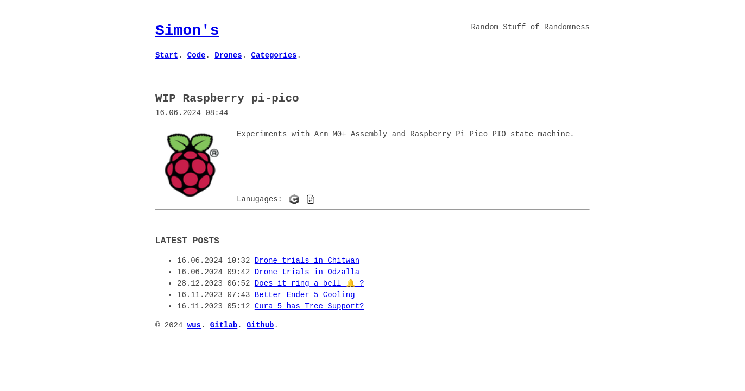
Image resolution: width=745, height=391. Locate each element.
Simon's (187, 30)
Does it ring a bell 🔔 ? (309, 283)
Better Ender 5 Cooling (305, 294)
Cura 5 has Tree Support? (309, 305)
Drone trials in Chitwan (307, 260)
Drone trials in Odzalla (307, 271)
